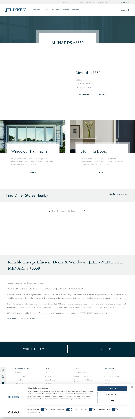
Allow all (112, 227)
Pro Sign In (125, 2)
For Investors (102, 2)
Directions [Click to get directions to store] (103, 94)
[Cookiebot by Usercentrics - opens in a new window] (13, 251)
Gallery (47, 372)
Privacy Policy (96, 414)
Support (66, 10)
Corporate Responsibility (112, 376)
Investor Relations (110, 387)
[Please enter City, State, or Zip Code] (67, 211)
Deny (112, 239)
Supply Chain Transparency (111, 414)
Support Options (80, 372)
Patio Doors (19, 384)
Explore (33, 172)
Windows (18, 372)
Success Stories (50, 380)
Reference (48, 384)
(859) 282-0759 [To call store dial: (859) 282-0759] (84, 94)
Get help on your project (101, 349)
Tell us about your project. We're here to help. (24, 319)
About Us (107, 372)
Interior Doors (19, 380)
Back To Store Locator (118, 194)
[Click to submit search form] (85, 211)
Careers (106, 384)
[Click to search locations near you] (49, 211)
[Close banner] (131, 225)
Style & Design (49, 376)
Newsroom (108, 380)
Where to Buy (67, 2)
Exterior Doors (20, 376)
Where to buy (33, 349)
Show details (32, 251)
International (128, 414)
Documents (48, 387)
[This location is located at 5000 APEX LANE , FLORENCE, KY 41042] (101, 81)
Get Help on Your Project (85, 2)
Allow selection (112, 233)
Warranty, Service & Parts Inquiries (83, 381)
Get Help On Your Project (83, 376)
